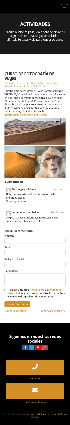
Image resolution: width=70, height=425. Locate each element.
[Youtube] (38, 347)
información (11, 114)
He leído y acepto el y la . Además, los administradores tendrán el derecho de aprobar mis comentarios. (36, 293)
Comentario (11, 270)
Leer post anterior (15, 310)
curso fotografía (41, 83)
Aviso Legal (37, 289)
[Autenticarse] (3, 419)
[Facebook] (25, 347)
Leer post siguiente (53, 310)
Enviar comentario (17, 304)
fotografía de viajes (22, 86)
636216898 (35, 378)
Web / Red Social (14, 259)
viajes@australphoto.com (35, 402)
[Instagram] (44, 347)
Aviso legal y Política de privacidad (41, 414)
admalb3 (11, 83)
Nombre (9, 235)
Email (7, 247)
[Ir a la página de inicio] (1, 6)
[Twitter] (31, 347)
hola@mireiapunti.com (33, 114)
